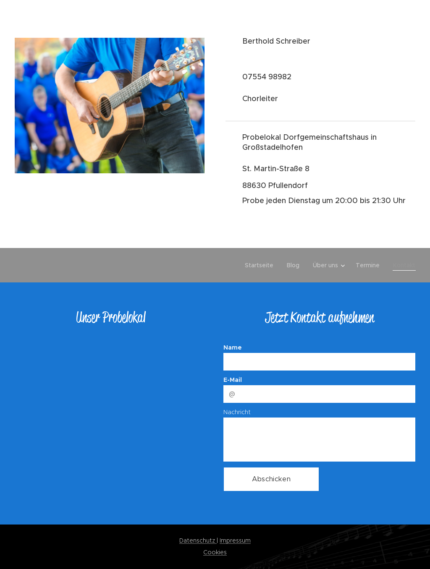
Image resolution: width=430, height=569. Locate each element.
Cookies (215, 552)
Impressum (235, 540)
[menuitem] (261, 265)
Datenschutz (198, 540)
